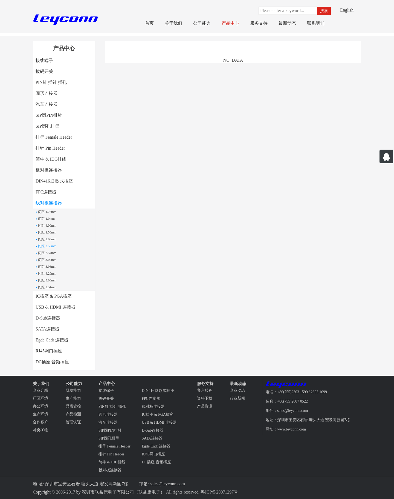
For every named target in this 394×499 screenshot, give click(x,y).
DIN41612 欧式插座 (54, 181)
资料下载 (204, 398)
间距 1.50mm (47, 232)
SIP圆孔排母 (47, 126)
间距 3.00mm (47, 260)
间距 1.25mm (47, 212)
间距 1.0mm (46, 219)
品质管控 (73, 406)
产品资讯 (204, 406)
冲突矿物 (40, 430)
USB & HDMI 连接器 (56, 307)
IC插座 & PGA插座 (54, 296)
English (347, 10)
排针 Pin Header (50, 148)
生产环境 (40, 414)
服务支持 (259, 23)
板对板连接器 (49, 170)
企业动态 (237, 390)
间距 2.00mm (47, 239)
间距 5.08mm (47, 280)
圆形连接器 (46, 93)
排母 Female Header (54, 137)
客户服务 (204, 390)
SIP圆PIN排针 (49, 115)
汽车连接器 (46, 104)
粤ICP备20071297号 (219, 492)
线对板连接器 (49, 203)
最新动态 (287, 23)
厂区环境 (40, 398)
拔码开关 (44, 71)
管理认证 (73, 422)
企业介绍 (40, 390)
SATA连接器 (47, 329)
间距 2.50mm (47, 246)
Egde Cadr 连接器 (52, 340)
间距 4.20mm (47, 273)
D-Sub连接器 (48, 318)
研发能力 (73, 390)
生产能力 (73, 398)
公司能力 (202, 23)
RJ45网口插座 (49, 351)
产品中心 (230, 23)
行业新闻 (237, 398)
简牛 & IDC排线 (51, 159)
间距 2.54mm (47, 253)
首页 (149, 23)
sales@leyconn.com (167, 483)
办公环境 (40, 406)
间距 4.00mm (47, 225)
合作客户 (40, 422)
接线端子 (44, 60)
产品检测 (73, 414)
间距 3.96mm (47, 267)
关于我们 (173, 23)
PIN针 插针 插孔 (51, 82)
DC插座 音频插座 (52, 362)
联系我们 (316, 23)
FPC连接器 (46, 192)
